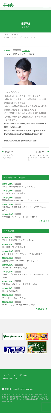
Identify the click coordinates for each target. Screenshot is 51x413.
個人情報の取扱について (11, 379)
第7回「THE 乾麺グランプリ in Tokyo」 (19, 186)
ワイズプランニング (9, 375)
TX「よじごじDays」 (11, 291)
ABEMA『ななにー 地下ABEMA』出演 (18, 304)
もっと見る (44, 221)
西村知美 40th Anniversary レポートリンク (20, 200)
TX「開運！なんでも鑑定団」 (14, 193)
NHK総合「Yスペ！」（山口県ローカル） (20, 217)
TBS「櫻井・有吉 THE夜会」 (14, 298)
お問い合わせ (23, 375)
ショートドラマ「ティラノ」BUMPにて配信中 (22, 254)
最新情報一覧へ (42, 309)
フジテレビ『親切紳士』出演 (14, 267)
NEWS (13, 35)
